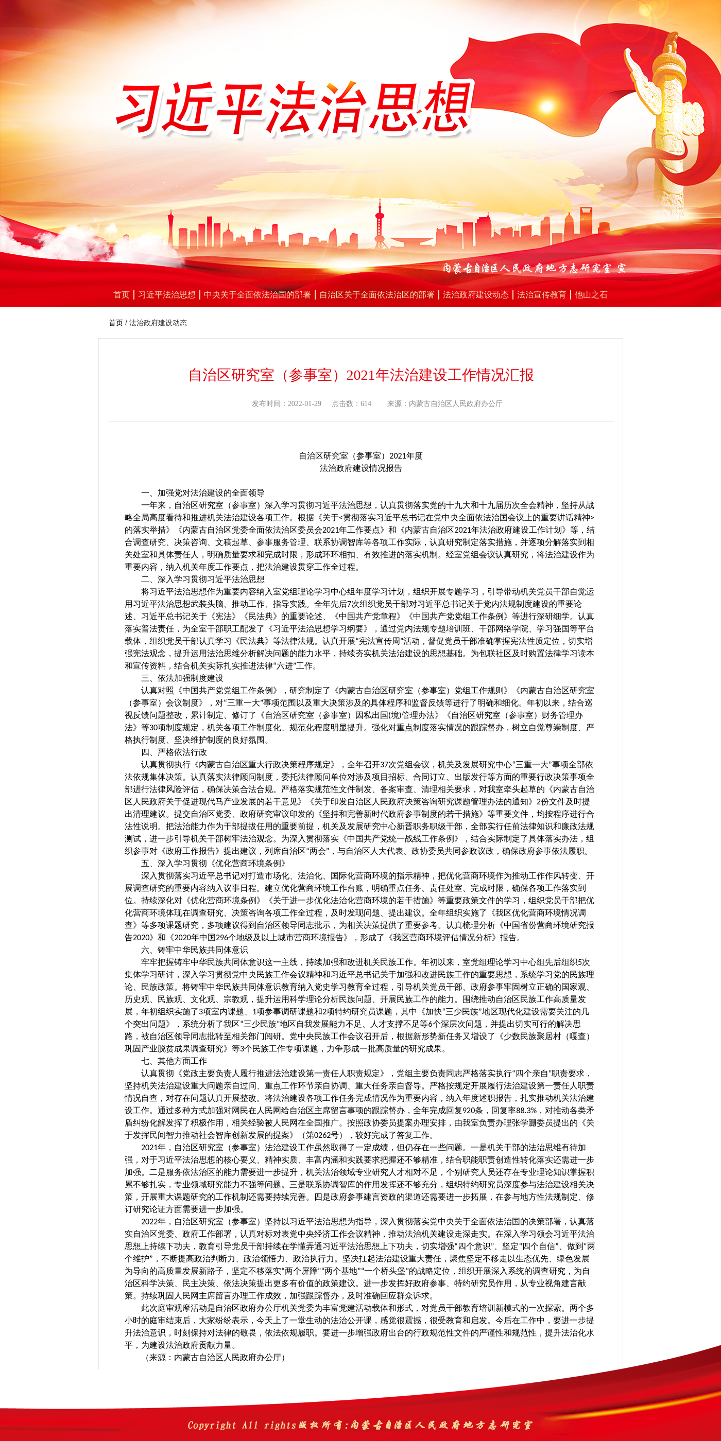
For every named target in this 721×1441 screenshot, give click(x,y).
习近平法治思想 (167, 294)
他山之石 (591, 294)
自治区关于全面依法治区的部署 (377, 294)
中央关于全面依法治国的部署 (257, 294)
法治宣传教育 (541, 294)
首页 (121, 294)
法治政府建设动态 (476, 294)
